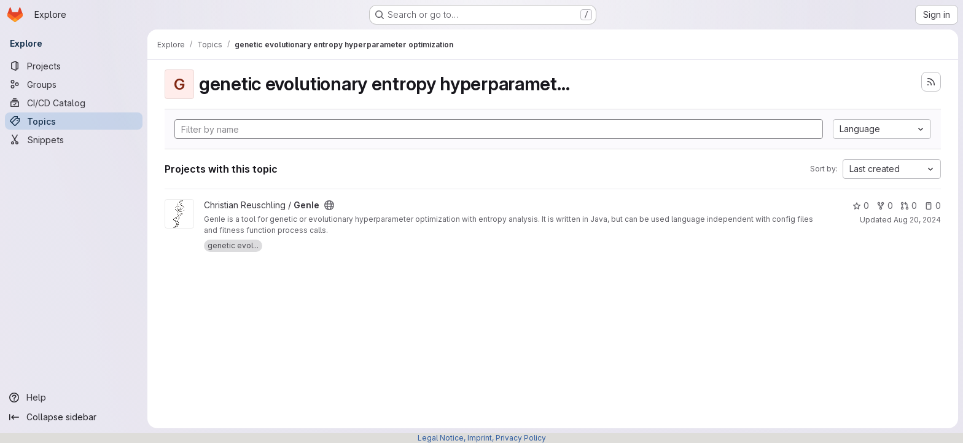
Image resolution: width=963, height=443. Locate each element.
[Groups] (73, 84)
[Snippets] (73, 139)
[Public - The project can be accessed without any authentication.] (329, 205)
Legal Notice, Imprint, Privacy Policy (482, 437)
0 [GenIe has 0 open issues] (932, 205)
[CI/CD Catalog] (73, 102)
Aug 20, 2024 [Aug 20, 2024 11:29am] (917, 219)
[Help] (73, 397)
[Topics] (73, 121)
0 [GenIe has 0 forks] (884, 205)
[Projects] (73, 65)
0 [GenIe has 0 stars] (860, 205)
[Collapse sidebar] (73, 417)
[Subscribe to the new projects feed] (931, 82)
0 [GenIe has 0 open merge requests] (908, 205)
